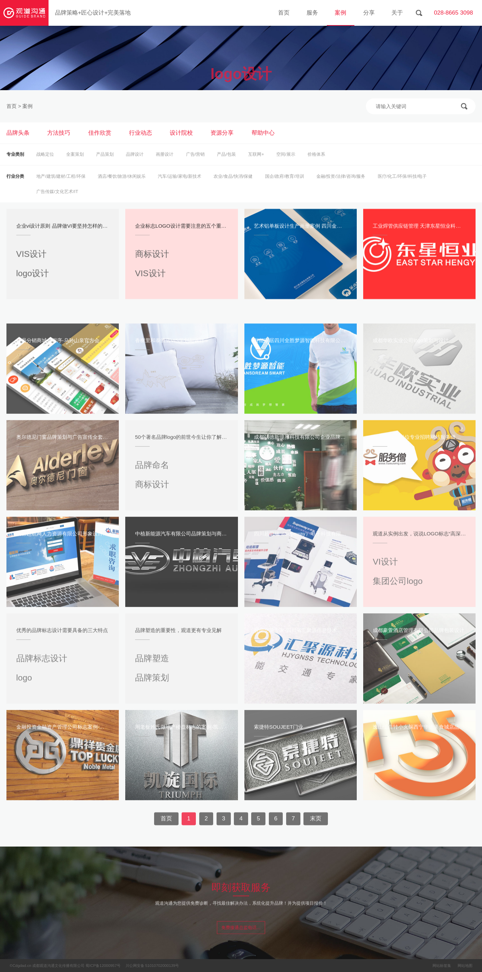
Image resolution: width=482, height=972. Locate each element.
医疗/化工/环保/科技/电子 (402, 184)
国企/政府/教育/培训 (284, 184)
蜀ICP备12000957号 (103, 966)
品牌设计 (135, 162)
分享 (369, 12)
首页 (284, 12)
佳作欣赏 (99, 141)
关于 (397, 12)
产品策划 (105, 162)
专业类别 (15, 162)
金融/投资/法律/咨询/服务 (341, 184)
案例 (340, 12)
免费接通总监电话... (240, 935)
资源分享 (222, 141)
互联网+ (256, 162)
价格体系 (316, 162)
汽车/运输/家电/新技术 (179, 184)
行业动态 (140, 141)
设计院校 (181, 141)
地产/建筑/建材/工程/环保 (61, 184)
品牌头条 (18, 141)
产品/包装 (226, 162)
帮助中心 (263, 141)
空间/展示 (285, 162)
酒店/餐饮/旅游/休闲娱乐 (122, 184)
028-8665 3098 (453, 12)
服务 (312, 12)
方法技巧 (58, 141)
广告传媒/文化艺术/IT (57, 199)
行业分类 (15, 184)
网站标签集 (441, 966)
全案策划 (75, 162)
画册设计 (164, 162)
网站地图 (465, 966)
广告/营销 (195, 162)
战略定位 (45, 162)
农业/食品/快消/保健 (233, 184)
